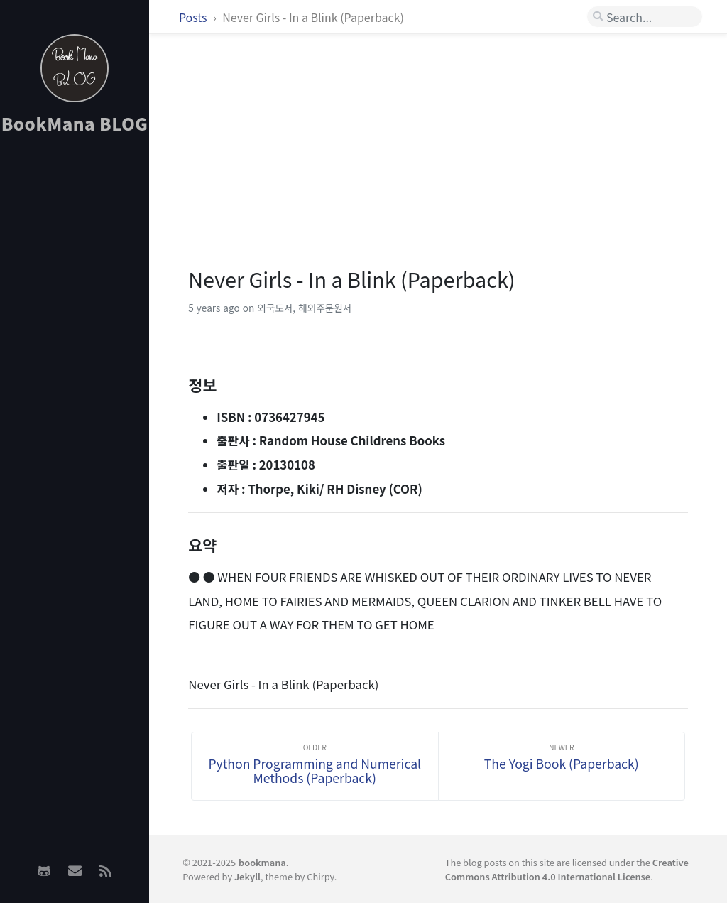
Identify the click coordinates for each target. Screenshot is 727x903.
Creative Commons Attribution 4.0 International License (567, 868)
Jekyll (247, 876)
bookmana (262, 862)
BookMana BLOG (74, 123)
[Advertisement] (74, 370)
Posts (194, 17)
